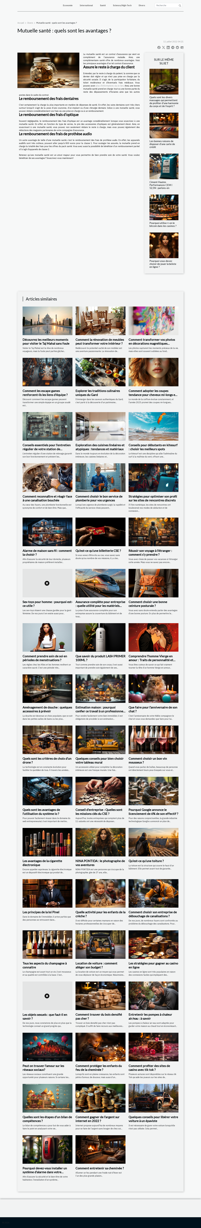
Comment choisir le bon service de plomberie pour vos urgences (99, 498)
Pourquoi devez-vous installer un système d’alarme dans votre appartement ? (45, 1172)
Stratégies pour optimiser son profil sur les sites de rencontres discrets (153, 498)
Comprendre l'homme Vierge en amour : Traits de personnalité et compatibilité (151, 660)
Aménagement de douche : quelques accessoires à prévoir (47, 709)
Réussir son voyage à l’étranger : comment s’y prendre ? (150, 552)
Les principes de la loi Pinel (41, 912)
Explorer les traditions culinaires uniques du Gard (98, 392)
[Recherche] (168, 5)
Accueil (20, 23)
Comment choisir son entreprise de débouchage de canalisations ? (153, 914)
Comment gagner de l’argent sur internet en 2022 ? (97, 1119)
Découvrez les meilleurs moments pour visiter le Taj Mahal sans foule (46, 341)
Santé (103, 5)
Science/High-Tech (122, 5)
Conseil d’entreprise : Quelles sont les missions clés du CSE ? (99, 811)
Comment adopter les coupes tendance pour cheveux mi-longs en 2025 (153, 394)
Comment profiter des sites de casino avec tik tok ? (149, 1067)
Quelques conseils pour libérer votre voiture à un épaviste (153, 1119)
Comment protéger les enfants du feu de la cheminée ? (99, 1067)
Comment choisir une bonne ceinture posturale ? (148, 604)
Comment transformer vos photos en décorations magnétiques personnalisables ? (152, 343)
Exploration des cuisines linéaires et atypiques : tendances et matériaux (100, 447)
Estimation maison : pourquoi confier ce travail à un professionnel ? (100, 711)
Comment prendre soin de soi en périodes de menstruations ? (45, 658)
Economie (68, 5)
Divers (142, 5)
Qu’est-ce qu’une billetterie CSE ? (98, 550)
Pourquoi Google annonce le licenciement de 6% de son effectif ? (153, 811)
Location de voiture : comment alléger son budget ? (96, 965)
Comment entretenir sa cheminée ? (100, 1168)
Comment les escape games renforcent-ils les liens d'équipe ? (45, 392)
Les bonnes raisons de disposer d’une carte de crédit (162, 144)
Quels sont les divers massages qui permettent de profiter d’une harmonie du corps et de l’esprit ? (163, 102)
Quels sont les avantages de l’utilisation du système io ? (41, 811)
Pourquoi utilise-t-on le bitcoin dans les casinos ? (162, 224)
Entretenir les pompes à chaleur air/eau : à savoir (150, 1016)
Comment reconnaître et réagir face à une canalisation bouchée (47, 498)
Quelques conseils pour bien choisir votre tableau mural (100, 760)
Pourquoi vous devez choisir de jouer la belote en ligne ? (162, 263)
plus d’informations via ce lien (110, 85)
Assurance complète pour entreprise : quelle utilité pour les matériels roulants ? (100, 605)
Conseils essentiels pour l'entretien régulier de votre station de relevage (47, 449)
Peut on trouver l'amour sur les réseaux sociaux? (43, 1067)
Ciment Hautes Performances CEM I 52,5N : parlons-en (160, 185)
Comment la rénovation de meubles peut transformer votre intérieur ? (100, 341)
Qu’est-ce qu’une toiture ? (146, 861)
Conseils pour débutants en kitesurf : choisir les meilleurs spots (153, 447)
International (86, 5)
